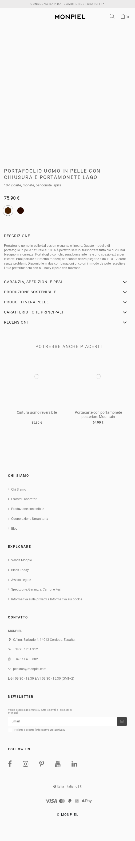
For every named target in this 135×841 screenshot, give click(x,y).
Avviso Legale (21, 580)
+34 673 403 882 (25, 659)
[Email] (62, 721)
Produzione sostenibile (27, 509)
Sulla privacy (57, 729)
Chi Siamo (18, 489)
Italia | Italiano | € (67, 786)
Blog (14, 528)
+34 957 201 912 (25, 649)
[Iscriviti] (122, 721)
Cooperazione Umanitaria (29, 519)
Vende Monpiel (22, 560)
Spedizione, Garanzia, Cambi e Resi (36, 589)
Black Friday (20, 570)
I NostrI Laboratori (24, 499)
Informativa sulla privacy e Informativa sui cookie (46, 599)
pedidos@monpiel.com (29, 669)
